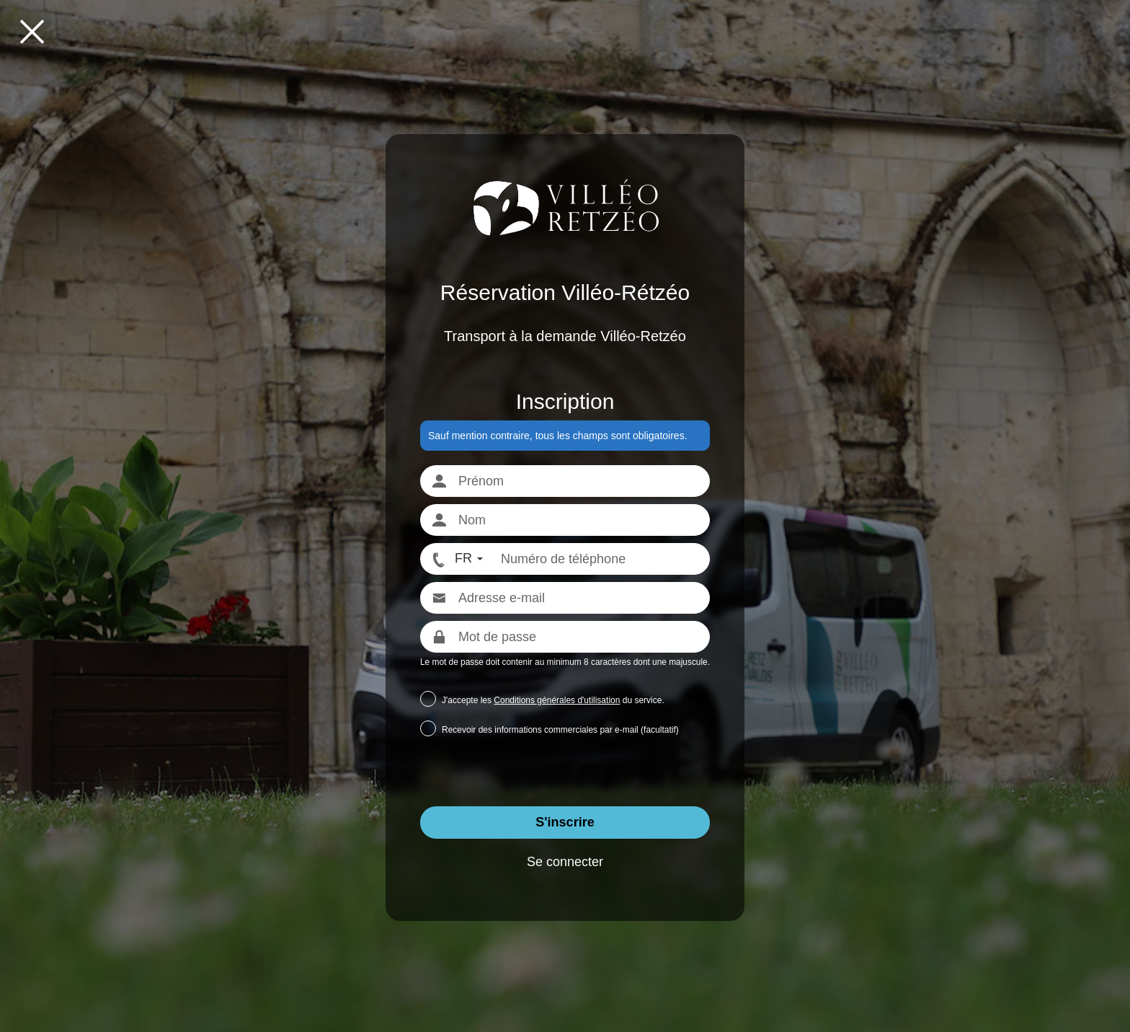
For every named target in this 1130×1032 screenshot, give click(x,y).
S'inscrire (564, 822)
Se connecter (565, 862)
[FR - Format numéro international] (456, 559)
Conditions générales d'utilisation (557, 700)
